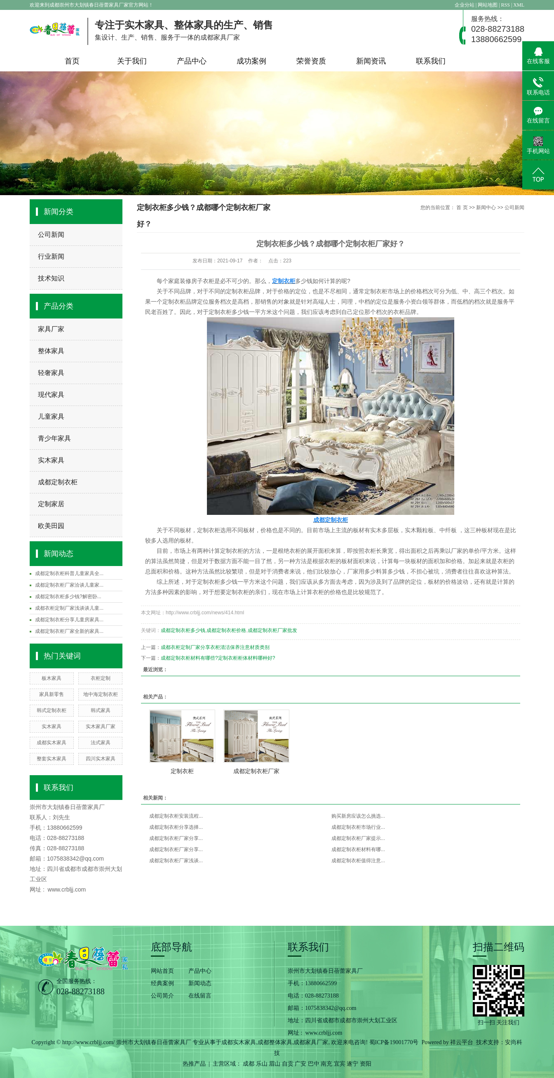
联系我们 (431, 61)
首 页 (461, 207)
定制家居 (51, 503)
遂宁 (352, 1064)
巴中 (313, 1064)
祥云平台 (461, 1042)
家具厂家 (51, 329)
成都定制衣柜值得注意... (358, 860)
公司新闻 (51, 234)
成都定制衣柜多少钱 (183, 630)
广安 (300, 1064)
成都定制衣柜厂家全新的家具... (69, 631)
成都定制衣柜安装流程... (176, 816)
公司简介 (162, 996)
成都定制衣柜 (57, 482)
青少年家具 (54, 438)
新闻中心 (486, 207)
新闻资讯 (371, 61)
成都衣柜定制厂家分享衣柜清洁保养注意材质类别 (215, 647)
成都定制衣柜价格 (226, 630)
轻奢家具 (51, 372)
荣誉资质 (311, 61)
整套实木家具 (51, 759)
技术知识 (51, 278)
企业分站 (464, 5)
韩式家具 (100, 710)
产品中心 (192, 61)
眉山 (274, 1064)
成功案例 (251, 61)
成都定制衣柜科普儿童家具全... (69, 573)
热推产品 (194, 1064)
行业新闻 (51, 256)
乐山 (262, 1064)
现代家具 (51, 394)
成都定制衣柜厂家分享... (176, 838)
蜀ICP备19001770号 (394, 1042)
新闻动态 (199, 983)
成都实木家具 (51, 742)
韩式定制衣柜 (51, 710)
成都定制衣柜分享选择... (176, 827)
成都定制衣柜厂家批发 (272, 630)
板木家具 (51, 678)
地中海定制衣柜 (100, 694)
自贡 (287, 1064)
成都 (248, 1064)
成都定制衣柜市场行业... (358, 827)
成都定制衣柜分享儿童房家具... (69, 620)
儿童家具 (51, 416)
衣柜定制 (100, 678)
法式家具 (100, 742)
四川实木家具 (100, 759)
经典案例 (162, 983)
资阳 (365, 1064)
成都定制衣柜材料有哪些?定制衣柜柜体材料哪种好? (218, 658)
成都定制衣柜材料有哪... (358, 849)
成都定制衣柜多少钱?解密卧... (68, 596)
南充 (326, 1064)
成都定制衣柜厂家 (256, 771)
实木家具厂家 (100, 726)
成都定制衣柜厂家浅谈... (176, 860)
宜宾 (339, 1064)
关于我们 (132, 61)
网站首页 (162, 971)
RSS (505, 5)
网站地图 (488, 5)
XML (518, 5)
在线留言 (199, 996)
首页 (72, 61)
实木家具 (51, 460)
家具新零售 (51, 694)
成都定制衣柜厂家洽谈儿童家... (69, 585)
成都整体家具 (275, 1042)
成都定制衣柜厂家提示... (358, 838)
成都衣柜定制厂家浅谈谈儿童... (69, 608)
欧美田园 (51, 525)
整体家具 (51, 350)
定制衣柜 (182, 771)
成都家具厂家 (310, 1042)
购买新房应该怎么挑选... (358, 816)
